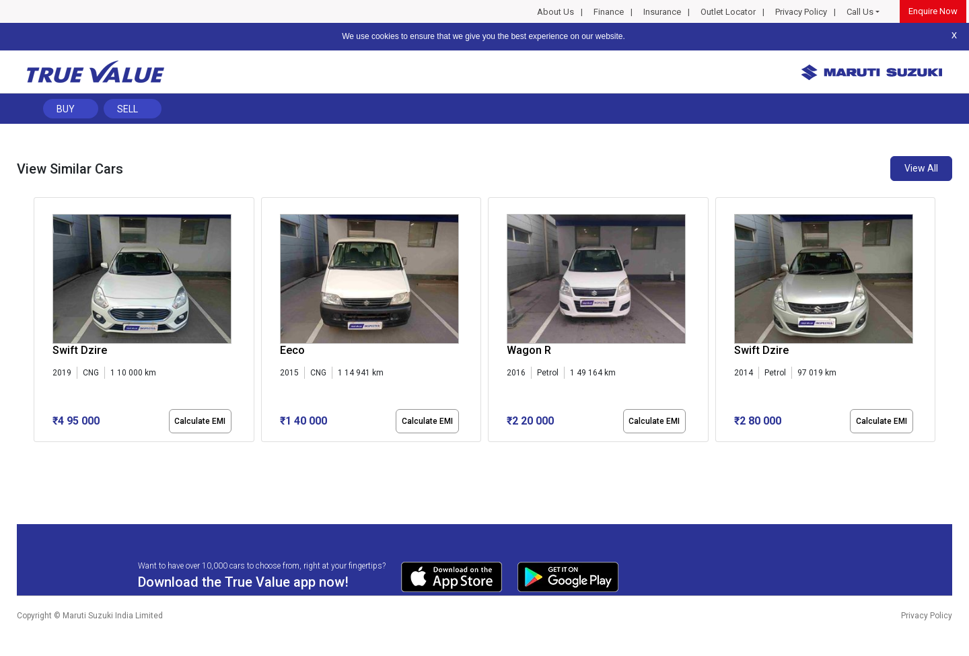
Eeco (292, 350)
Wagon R (529, 350)
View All (921, 168)
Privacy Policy (801, 12)
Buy (66, 109)
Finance (609, 12)
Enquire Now (933, 11)
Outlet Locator (728, 12)
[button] (38, 453)
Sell (127, 109)
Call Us (860, 12)
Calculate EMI (199, 421)
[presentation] (41, 322)
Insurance (662, 12)
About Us (555, 12)
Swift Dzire (79, 350)
